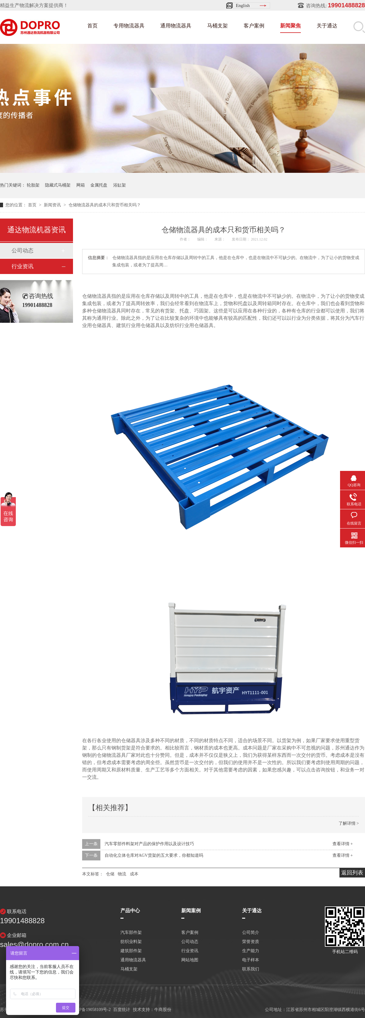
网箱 (80, 185)
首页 (92, 26)
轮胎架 (33, 185)
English (243, 5)
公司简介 (250, 933)
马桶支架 (217, 26)
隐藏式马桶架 (58, 185)
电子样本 (250, 960)
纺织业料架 (131, 942)
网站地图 (189, 960)
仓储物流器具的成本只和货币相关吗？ (104, 205)
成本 (134, 874)
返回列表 (352, 873)
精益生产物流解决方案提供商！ (34, 5)
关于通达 (327, 26)
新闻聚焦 (290, 26)
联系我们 (250, 969)
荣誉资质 (250, 942)
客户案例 (254, 26)
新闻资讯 (53, 205)
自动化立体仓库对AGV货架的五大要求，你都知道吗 (154, 855)
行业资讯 (22, 266)
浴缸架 (119, 185)
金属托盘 (98, 185)
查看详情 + (342, 844)
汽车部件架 (131, 933)
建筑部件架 (131, 951)
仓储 (110, 874)
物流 (122, 874)
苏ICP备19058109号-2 (91, 1009)
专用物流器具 (128, 26)
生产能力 (250, 951)
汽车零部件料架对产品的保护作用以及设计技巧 (149, 844)
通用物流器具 (175, 26)
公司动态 (22, 250)
